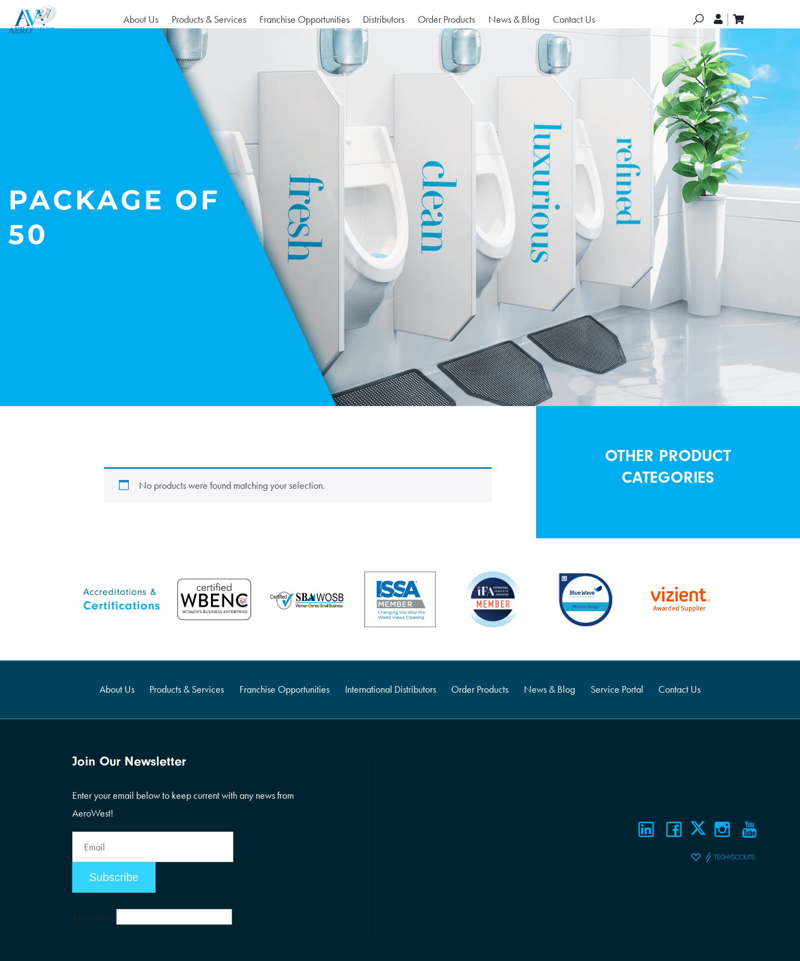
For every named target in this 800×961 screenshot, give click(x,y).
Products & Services (209, 19)
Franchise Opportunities (304, 19)
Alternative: (94, 916)
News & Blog (513, 19)
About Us (140, 19)
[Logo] (32, 19)
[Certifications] (121, 598)
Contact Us (574, 19)
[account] (718, 19)
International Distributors (390, 689)
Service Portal (617, 689)
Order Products (446, 19)
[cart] (738, 19)
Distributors (383, 19)
